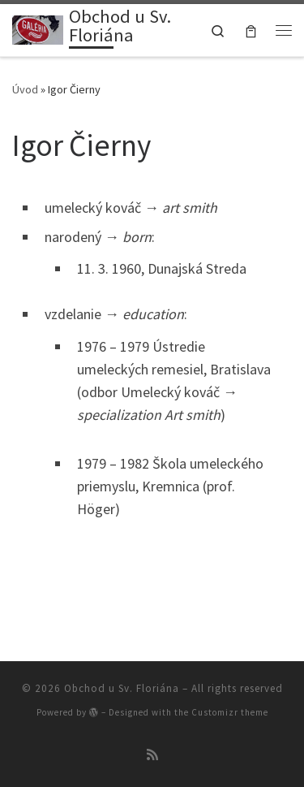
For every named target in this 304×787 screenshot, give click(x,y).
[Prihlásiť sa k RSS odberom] (152, 755)
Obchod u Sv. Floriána (121, 688)
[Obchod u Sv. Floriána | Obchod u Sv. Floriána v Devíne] (37, 28)
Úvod (25, 89)
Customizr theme (229, 712)
